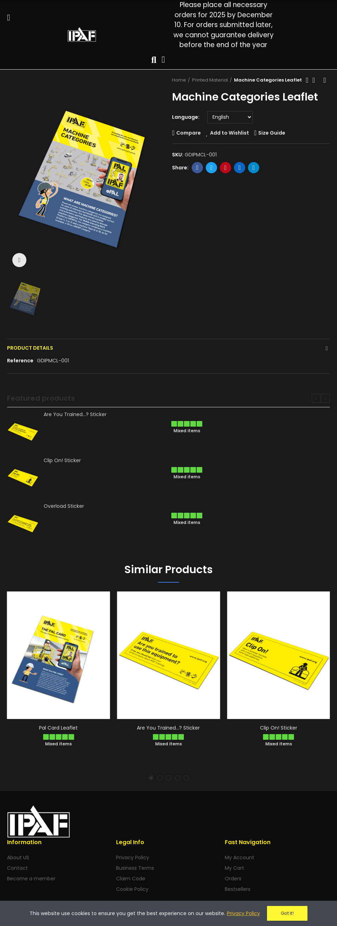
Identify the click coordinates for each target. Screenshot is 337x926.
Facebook (197, 167)
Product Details (30, 347)
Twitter (211, 167)
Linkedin (240, 167)
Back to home (315, 80)
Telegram (254, 167)
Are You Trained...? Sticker (75, 414)
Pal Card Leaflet (58, 727)
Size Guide (271, 132)
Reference (20, 360)
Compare (188, 132)
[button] (316, 398)
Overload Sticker (64, 506)
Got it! (287, 913)
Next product (324, 80)
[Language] (230, 117)
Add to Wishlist (229, 132)
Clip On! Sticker (62, 460)
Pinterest (225, 167)
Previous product (307, 80)
